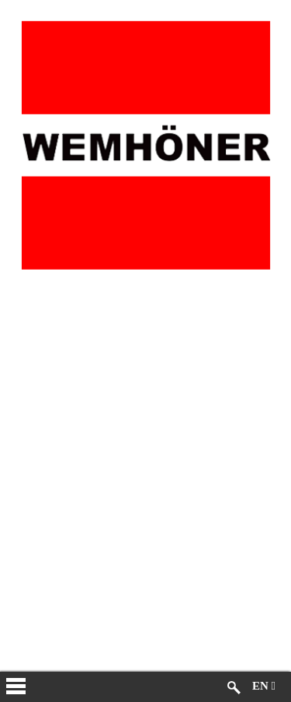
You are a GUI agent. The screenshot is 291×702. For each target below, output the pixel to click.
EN (263, 686)
